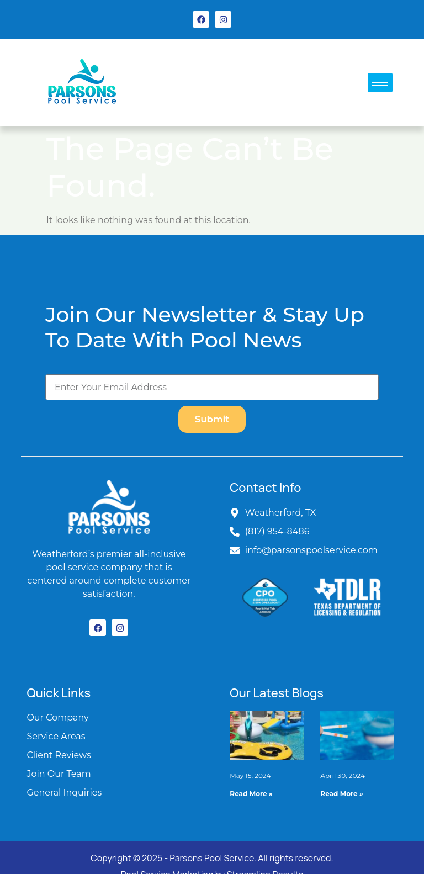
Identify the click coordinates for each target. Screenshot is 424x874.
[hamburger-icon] (380, 82)
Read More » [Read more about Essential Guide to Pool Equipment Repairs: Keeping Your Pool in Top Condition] (251, 794)
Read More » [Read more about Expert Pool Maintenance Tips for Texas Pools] (341, 794)
